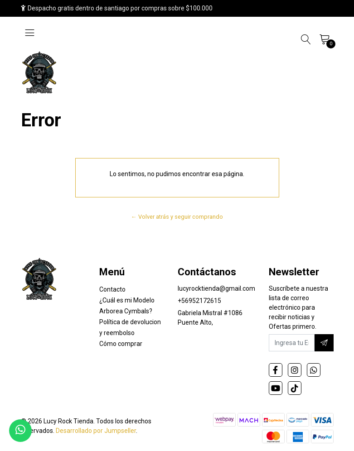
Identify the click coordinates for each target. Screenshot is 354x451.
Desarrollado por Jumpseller (96, 430)
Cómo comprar (120, 343)
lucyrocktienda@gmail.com (216, 288)
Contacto (112, 289)
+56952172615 (199, 300)
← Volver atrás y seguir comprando (177, 216)
